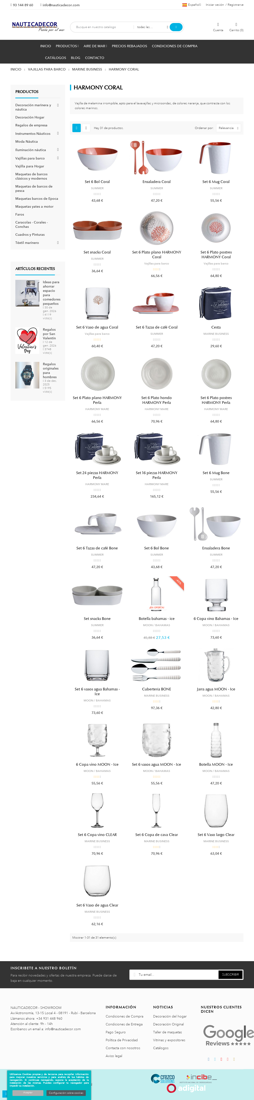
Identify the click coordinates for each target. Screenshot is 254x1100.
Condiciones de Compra (124, 1016)
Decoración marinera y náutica (33, 107)
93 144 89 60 (23, 5)
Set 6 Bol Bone (156, 548)
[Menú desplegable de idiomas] (191, 5)
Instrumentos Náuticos (32, 133)
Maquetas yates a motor (34, 206)
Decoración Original (168, 1024)
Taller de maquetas (167, 1032)
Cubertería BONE (156, 689)
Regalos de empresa (31, 125)
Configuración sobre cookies (66, 1093)
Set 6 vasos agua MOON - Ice (156, 764)
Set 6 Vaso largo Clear (216, 834)
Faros (19, 214)
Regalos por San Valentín (49, 333)
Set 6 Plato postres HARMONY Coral (216, 254)
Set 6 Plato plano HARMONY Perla (97, 400)
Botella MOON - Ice (216, 764)
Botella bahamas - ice (157, 618)
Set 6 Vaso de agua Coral (97, 327)
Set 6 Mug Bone (216, 473)
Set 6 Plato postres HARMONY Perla (216, 400)
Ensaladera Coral (157, 181)
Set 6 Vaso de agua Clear (97, 905)
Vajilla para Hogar (29, 166)
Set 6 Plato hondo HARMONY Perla (156, 400)
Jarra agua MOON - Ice (216, 689)
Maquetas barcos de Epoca (36, 198)
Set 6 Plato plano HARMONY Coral (156, 254)
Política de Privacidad (122, 1040)
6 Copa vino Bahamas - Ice (216, 618)
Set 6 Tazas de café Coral (157, 327)
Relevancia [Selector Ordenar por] (230, 128)
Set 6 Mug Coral (216, 181)
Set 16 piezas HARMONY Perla (156, 475)
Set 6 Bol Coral (97, 181)
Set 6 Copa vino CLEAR (97, 834)
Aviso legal (114, 1056)
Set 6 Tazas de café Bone (97, 548)
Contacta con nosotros (123, 1048)
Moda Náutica (26, 141)
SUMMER (97, 188)
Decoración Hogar (29, 117)
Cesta (216, 327)
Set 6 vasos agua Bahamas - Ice (97, 691)
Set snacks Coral (97, 252)
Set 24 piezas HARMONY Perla (97, 475)
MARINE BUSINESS (216, 333)
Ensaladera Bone (216, 548)
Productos (26, 91)
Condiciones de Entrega (124, 1024)
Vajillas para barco (30, 158)
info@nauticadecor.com (61, 5)
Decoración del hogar (170, 1016)
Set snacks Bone (97, 618)
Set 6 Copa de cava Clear (156, 834)
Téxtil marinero (27, 243)
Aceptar (28, 1092)
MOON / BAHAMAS (156, 625)
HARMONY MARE (97, 409)
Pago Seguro (116, 1032)
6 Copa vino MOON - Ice (97, 764)
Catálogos (160, 1048)
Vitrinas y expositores (169, 1040)
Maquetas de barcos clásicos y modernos (31, 176)
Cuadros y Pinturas (30, 234)
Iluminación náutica (30, 150)
